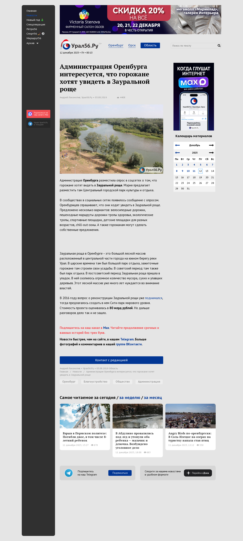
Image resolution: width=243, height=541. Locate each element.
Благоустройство (95, 381)
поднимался (153, 298)
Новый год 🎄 (35, 19)
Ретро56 (31, 29)
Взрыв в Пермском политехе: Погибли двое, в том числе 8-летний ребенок (85, 436)
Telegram (127, 339)
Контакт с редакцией (111, 360)
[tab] (38, 43)
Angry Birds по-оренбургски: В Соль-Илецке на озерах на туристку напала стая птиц (189, 436)
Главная (31, 10)
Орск (132, 45)
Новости (31, 15)
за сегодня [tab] (105, 397)
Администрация (149, 381)
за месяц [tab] (153, 397)
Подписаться (120, 472)
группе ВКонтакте (129, 344)
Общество (123, 381)
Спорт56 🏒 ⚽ (35, 33)
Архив (30, 43)
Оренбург (115, 45)
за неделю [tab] (129, 397)
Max (106, 328)
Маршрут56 (33, 38)
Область (150, 45)
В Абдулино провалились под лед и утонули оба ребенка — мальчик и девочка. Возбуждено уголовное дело (135, 440)
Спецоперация (35, 24)
